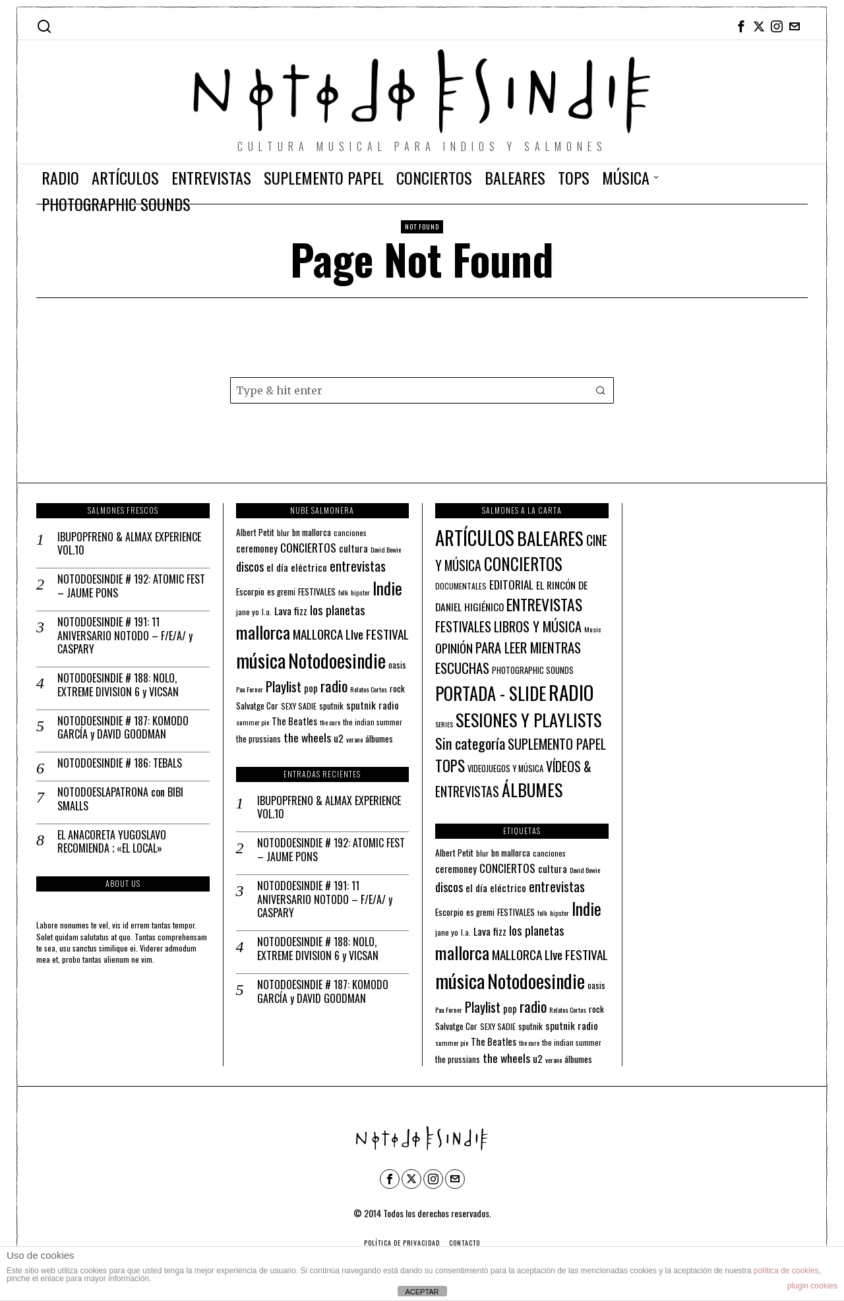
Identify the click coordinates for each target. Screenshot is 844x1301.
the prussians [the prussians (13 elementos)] (258, 739)
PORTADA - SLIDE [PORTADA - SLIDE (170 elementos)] (490, 693)
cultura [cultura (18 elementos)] (353, 548)
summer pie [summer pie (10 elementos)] (252, 722)
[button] (601, 390)
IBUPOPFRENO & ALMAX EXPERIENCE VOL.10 (129, 544)
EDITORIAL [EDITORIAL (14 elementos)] (511, 584)
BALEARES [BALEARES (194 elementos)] (550, 538)
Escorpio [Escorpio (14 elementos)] (250, 591)
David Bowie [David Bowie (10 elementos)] (386, 549)
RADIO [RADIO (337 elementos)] (571, 692)
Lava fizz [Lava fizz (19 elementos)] (290, 611)
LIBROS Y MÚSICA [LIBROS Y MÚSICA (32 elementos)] (538, 626)
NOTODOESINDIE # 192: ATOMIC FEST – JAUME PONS (131, 586)
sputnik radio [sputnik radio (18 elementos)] (372, 705)
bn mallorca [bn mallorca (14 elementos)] (311, 532)
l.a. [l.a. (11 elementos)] (267, 611)
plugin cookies (812, 1285)
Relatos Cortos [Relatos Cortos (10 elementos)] (368, 689)
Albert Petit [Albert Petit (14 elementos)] (255, 532)
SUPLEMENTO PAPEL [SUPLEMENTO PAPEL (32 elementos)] (557, 744)
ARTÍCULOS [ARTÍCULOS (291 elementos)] (474, 537)
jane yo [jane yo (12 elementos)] (247, 611)
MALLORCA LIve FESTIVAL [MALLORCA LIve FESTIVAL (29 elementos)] (351, 634)
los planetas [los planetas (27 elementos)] (337, 610)
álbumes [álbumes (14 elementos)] (379, 738)
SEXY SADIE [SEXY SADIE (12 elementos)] (298, 705)
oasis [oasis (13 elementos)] (397, 665)
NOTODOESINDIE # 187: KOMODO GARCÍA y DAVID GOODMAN (123, 728)
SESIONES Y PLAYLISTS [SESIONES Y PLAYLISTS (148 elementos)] (528, 720)
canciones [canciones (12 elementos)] (350, 532)
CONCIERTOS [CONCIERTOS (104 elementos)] (523, 564)
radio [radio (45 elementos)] (333, 686)
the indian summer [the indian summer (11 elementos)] (372, 721)
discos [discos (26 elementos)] (250, 566)
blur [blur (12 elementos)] (283, 532)
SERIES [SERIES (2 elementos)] (444, 724)
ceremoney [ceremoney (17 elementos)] (257, 548)
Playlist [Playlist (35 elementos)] (283, 686)
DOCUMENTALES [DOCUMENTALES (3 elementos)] (461, 585)
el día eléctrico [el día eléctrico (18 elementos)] (296, 567)
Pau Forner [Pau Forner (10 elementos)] (249, 689)
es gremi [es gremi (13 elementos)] (281, 592)
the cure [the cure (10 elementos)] (330, 722)
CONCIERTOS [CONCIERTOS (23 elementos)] (308, 547)
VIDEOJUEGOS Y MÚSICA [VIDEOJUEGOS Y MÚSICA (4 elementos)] (505, 768)
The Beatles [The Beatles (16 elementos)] (294, 721)
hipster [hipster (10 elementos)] (360, 592)
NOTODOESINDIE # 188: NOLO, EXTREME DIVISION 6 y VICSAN (118, 685)
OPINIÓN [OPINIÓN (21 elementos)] (454, 648)
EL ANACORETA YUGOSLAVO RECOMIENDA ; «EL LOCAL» (111, 842)
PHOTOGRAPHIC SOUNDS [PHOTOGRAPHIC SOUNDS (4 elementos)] (533, 670)
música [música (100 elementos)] (261, 660)
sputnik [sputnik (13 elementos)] (331, 706)
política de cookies (786, 1270)
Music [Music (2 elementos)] (592, 629)
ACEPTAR (421, 1292)
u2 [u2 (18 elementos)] (339, 738)
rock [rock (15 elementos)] (397, 688)
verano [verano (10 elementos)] (354, 739)
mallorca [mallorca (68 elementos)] (263, 632)
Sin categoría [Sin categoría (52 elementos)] (470, 743)
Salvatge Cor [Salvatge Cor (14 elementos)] (257, 705)
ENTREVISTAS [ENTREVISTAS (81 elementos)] (544, 604)
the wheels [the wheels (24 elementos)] (307, 737)
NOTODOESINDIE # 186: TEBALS (119, 763)
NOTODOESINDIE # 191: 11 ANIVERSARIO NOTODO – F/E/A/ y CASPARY (125, 635)
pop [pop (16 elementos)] (311, 688)
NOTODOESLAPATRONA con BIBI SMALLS (120, 799)
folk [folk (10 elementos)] (343, 592)
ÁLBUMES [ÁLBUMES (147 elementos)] (532, 789)
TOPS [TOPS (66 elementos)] (450, 765)
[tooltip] (741, 26)
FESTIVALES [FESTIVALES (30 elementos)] (463, 626)
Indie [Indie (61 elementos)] (387, 588)
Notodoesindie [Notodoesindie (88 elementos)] (337, 660)
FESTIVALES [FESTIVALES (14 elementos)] (317, 591)
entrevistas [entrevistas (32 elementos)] (358, 566)
